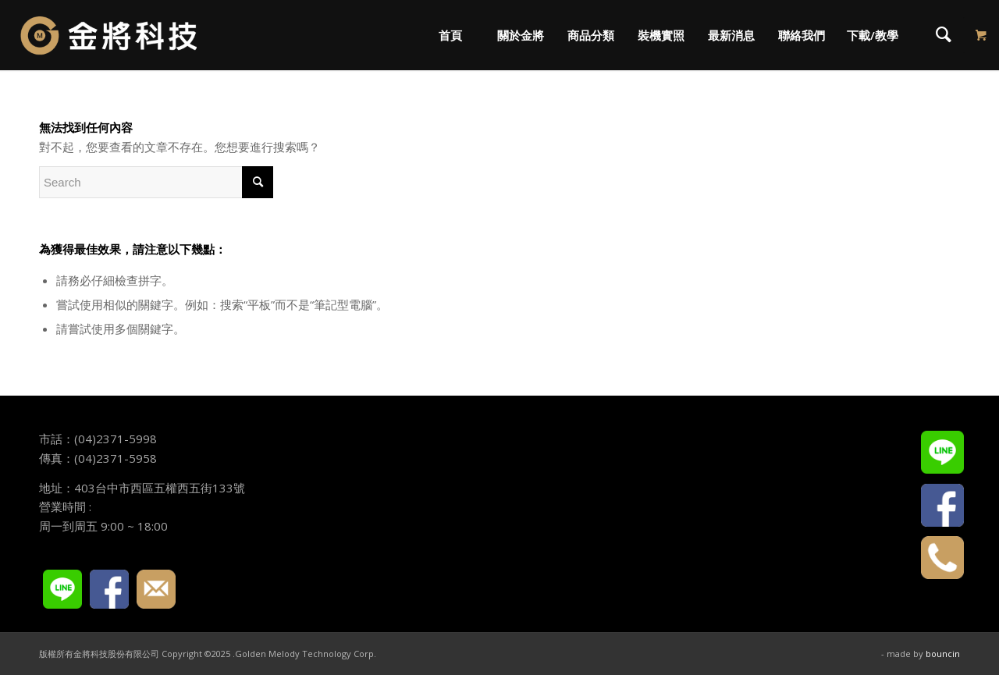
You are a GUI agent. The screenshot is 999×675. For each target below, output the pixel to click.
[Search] (943, 35)
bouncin (943, 653)
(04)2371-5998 (115, 438)
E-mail (156, 589)
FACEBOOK (109, 589)
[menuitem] (449, 35)
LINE (62, 589)
